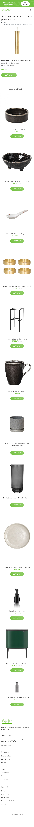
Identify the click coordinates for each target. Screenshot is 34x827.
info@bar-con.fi (6, 746)
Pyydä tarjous (25, 3)
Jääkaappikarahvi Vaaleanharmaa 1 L (17, 697)
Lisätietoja (9, 75)
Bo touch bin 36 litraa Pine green (17, 663)
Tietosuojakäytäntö (7, 801)
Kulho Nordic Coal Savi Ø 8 (17, 129)
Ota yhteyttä (5, 794)
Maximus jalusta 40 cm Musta (17, 339)
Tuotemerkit (13, 60)
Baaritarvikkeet (6, 756)
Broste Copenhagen (24, 60)
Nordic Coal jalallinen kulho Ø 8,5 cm (17, 181)
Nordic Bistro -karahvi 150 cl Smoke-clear (17, 498)
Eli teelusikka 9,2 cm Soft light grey (17, 234)
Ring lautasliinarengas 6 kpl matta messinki (17, 286)
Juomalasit (4, 766)
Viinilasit (3, 776)
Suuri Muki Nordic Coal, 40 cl (17, 391)
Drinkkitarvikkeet (6, 759)
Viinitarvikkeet (5, 779)
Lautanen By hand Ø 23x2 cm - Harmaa (17, 567)
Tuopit (3, 769)
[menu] (30, 10)
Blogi (3, 791)
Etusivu (3, 22)
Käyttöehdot (5, 797)
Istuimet (3, 762)
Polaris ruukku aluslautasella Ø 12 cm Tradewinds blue (17, 444)
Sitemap (4, 804)
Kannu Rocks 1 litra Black (17, 611)
